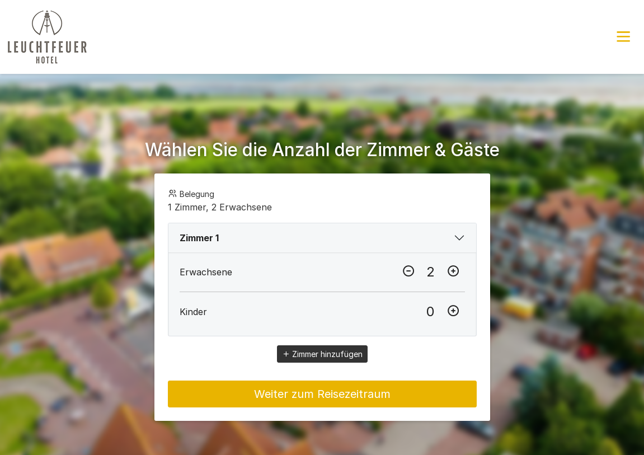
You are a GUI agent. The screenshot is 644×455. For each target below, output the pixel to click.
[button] (623, 37)
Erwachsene (206, 272)
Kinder (193, 311)
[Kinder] (431, 311)
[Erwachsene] (431, 272)
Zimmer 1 (199, 237)
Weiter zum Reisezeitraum (322, 394)
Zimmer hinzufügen (322, 354)
